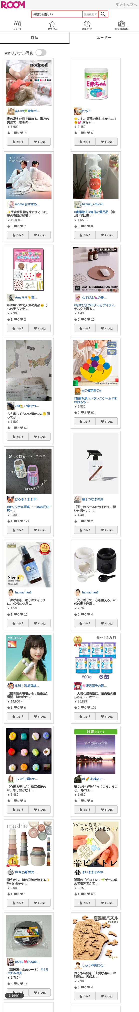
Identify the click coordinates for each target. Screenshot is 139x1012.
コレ (20, 142)
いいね (42, 142)
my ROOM (121, 25)
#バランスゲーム (99, 398)
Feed (17, 25)
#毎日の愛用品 (98, 212)
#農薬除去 (81, 212)
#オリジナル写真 (18, 507)
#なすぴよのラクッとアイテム (94, 305)
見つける (52, 25)
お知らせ (87, 25)
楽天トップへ (126, 5)
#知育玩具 (81, 398)
